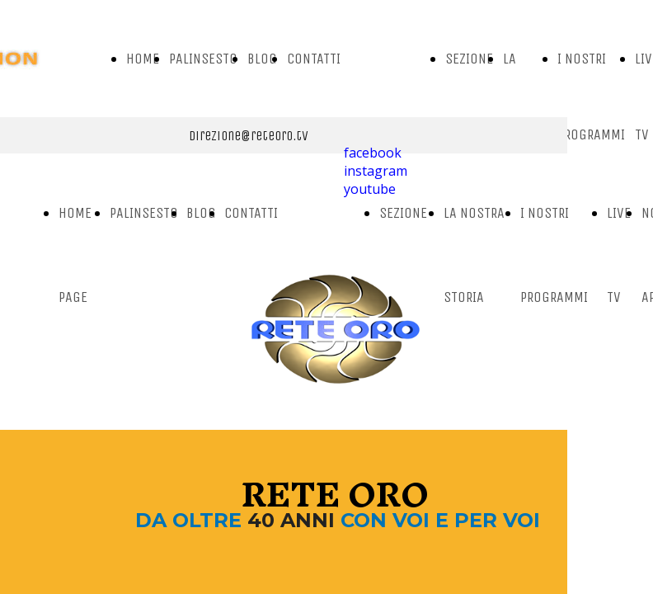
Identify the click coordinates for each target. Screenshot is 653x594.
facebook (373, 153)
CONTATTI (314, 59)
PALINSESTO (203, 59)
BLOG (262, 59)
